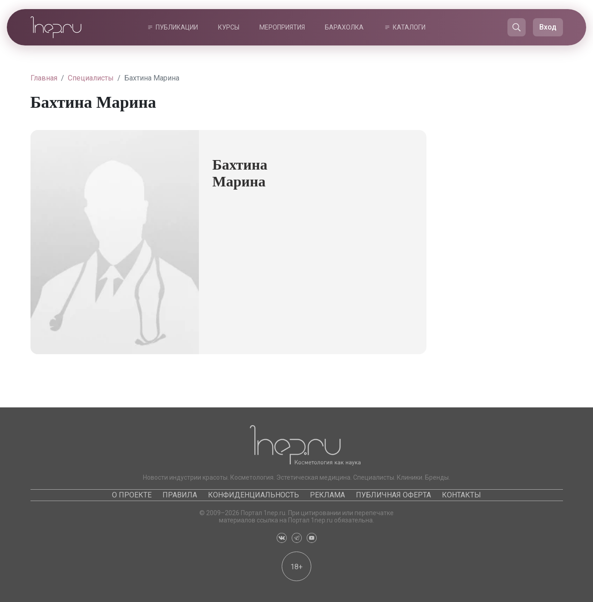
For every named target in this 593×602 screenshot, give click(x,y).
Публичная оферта (393, 495)
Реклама (327, 495)
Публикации (177, 27)
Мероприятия (282, 27)
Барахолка (344, 27)
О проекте (132, 495)
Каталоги (409, 27)
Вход (548, 27)
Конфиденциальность (253, 495)
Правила (179, 495)
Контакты (461, 495)
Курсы (228, 27)
